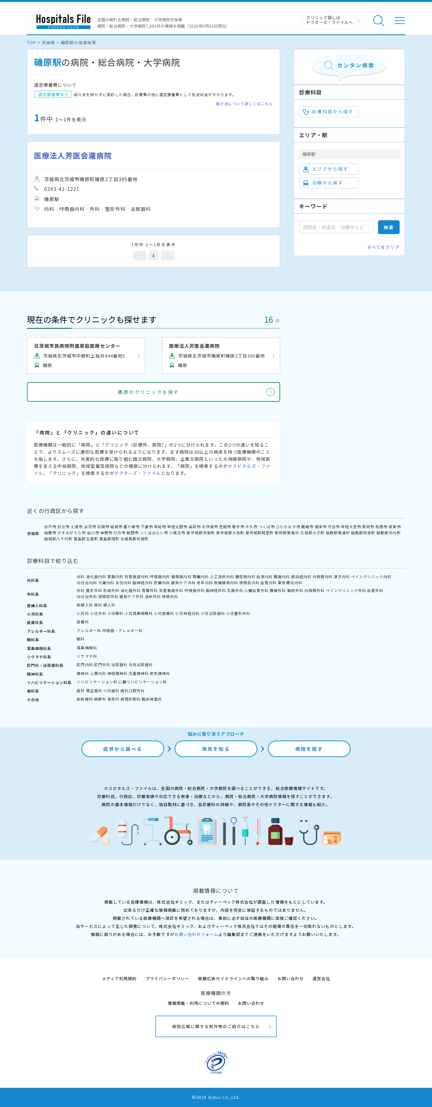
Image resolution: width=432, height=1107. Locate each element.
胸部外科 (295, 590)
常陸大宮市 (351, 526)
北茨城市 (210, 526)
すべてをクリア (383, 247)
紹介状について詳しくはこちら (244, 103)
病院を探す (309, 748)
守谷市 (334, 526)
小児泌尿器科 (213, 613)
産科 (98, 604)
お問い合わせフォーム (196, 934)
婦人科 (109, 604)
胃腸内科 (115, 576)
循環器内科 (181, 576)
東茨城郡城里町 (259, 532)
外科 (81, 590)
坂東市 (394, 526)
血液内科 (264, 576)
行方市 (119, 532)
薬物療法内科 (290, 582)
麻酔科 (100, 699)
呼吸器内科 (160, 576)
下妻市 (147, 526)
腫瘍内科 (282, 576)
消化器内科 (96, 576)
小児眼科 (115, 613)
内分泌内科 (87, 582)
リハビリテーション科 (97, 681)
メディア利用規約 (119, 978)
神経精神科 (117, 673)
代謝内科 (106, 582)
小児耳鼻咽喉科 (139, 613)
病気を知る (216, 748)
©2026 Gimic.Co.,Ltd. (216, 1097)
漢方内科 (342, 576)
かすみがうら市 (71, 532)
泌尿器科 (119, 664)
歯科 (81, 690)
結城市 (116, 526)
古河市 (90, 526)
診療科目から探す (328, 111)
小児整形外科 (238, 613)
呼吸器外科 (195, 590)
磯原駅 (67, 42)
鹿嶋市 (307, 526)
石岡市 (103, 526)
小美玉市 (177, 532)
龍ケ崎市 (132, 526)
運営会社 (321, 978)
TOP (31, 42)
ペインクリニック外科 (346, 590)
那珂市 (368, 526)
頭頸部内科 (249, 582)
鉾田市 (133, 532)
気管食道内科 (137, 576)
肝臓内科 (162, 582)
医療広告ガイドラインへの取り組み (233, 978)
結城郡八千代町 (58, 538)
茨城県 (48, 42)
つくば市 (267, 526)
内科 (81, 576)
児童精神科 (139, 673)
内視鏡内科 (323, 576)
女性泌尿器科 (141, 664)
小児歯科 (111, 690)
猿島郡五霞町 (86, 538)
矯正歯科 (94, 690)
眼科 (81, 639)
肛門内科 (85, 664)
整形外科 (94, 590)
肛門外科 (102, 664)
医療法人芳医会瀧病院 (73, 155)
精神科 (83, 673)
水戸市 (50, 526)
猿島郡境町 (109, 538)
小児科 (83, 613)
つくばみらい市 (154, 532)
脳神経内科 (143, 582)
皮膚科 (83, 621)
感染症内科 (301, 576)
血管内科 (269, 582)
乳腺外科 (235, 590)
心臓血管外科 (256, 590)
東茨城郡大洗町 (230, 532)
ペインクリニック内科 (371, 576)
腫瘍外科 (278, 590)
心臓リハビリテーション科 (142, 681)
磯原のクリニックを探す (148, 392)
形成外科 (111, 590)
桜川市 (93, 532)
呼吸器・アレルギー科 (122, 630)
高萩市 (195, 526)
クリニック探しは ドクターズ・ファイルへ (329, 20)
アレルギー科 (89, 630)
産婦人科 (85, 604)
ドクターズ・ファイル (137, 473)
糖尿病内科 (245, 576)
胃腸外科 (150, 590)
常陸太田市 (177, 526)
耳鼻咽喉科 (87, 647)
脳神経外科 (216, 590)
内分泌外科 (87, 596)
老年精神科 (160, 673)
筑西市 (381, 526)
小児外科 (98, 613)
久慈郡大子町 (312, 532)
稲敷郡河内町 (388, 532)
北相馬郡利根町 (134, 538)
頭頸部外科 (108, 596)
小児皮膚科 (164, 613)
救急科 (113, 699)
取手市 (238, 526)
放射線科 (85, 699)
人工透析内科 (222, 576)
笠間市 (225, 526)
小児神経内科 (187, 613)
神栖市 (106, 532)
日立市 (63, 526)
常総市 (160, 526)
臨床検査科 (152, 699)
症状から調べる (122, 748)
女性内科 (123, 582)
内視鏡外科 (314, 590)
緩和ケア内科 (183, 582)
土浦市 (77, 526)
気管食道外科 (171, 590)
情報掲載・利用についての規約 (199, 1003)
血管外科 (375, 590)
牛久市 (251, 526)
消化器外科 (130, 590)
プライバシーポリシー (167, 978)
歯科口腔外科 (132, 690)
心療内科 (98, 673)
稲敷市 (50, 532)
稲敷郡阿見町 (363, 532)
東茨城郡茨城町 (200, 532)
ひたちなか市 (288, 526)
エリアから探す (325, 169)
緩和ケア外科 (131, 596)
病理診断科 (130, 699)
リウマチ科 (87, 656)
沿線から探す (323, 182)
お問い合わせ (290, 978)
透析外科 (153, 596)
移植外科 (170, 596)
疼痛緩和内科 (226, 582)
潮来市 (321, 526)
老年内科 (205, 582)
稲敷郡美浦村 (338, 532)
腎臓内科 (201, 576)
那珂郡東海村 (287, 532)
